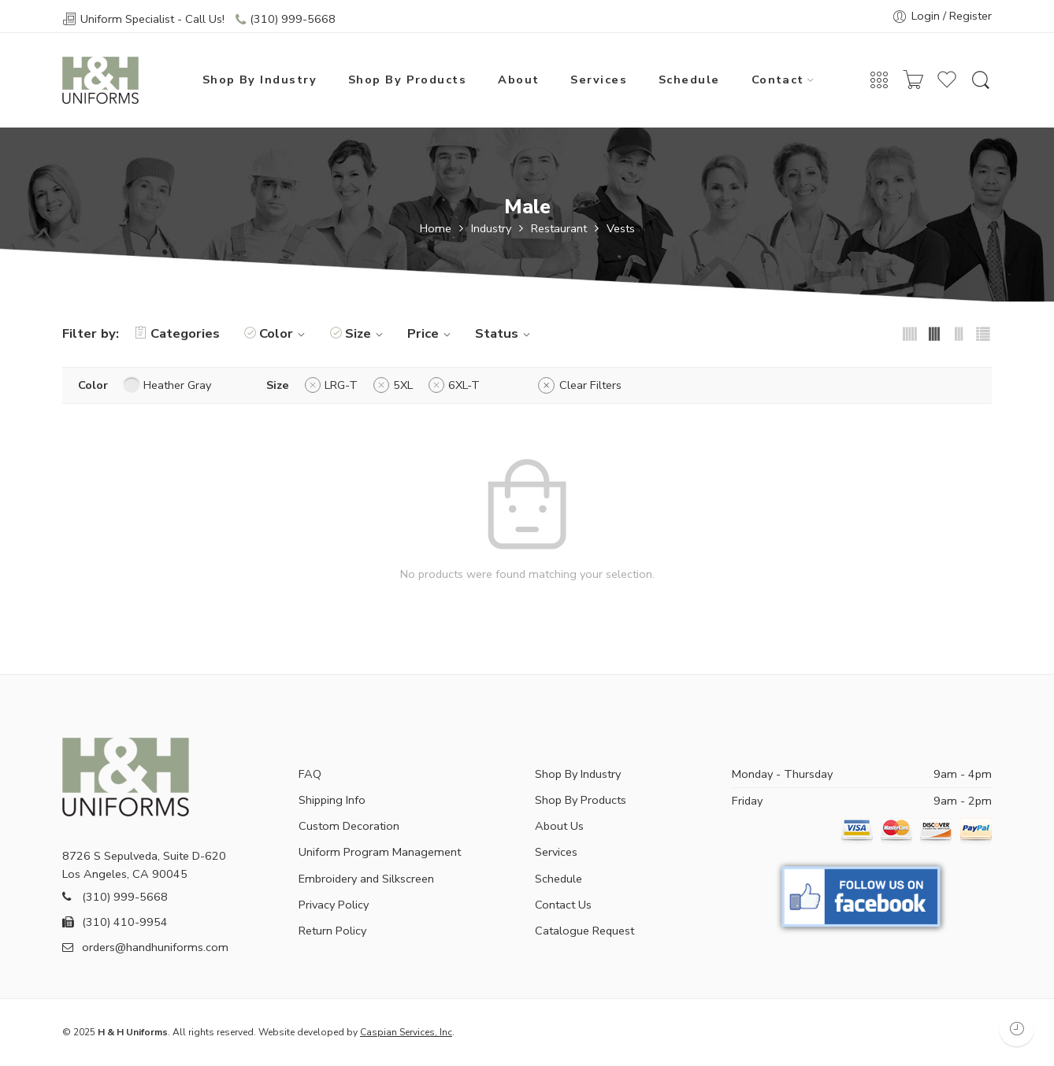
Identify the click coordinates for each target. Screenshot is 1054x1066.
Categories (177, 333)
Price (431, 333)
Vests (621, 229)
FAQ (310, 774)
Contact (778, 79)
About (518, 79)
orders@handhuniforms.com (145, 947)
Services (598, 79)
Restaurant (559, 229)
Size (366, 333)
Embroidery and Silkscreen (366, 878)
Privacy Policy (334, 904)
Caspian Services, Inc (406, 1032)
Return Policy (332, 930)
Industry (491, 229)
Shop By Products (407, 79)
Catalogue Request (584, 930)
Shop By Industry (259, 79)
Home (435, 229)
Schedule (689, 79)
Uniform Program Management (380, 852)
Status (505, 333)
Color (284, 333)
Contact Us (563, 904)
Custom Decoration (349, 826)
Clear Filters (590, 385)
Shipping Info (332, 800)
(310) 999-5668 (293, 19)
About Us (559, 826)
